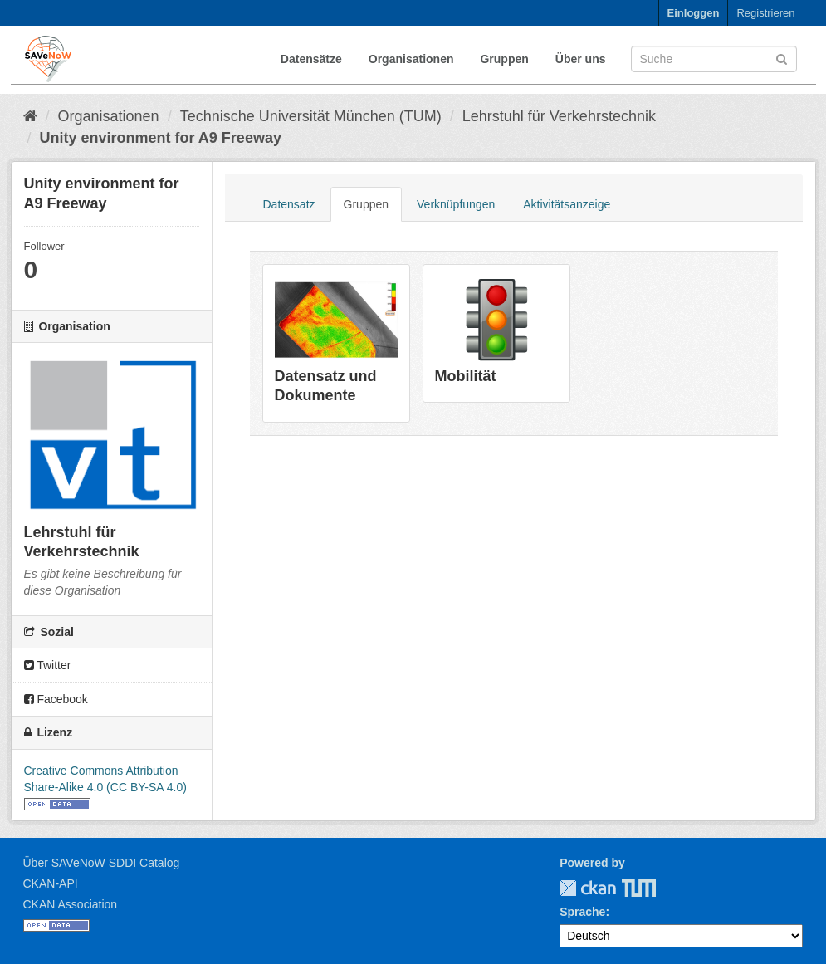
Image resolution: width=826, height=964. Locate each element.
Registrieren (765, 13)
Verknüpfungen (456, 204)
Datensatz (289, 204)
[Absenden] (782, 58)
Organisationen (411, 59)
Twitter (47, 665)
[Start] (30, 116)
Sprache (582, 911)
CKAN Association (70, 904)
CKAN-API (50, 883)
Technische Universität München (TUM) (311, 116)
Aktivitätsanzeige (566, 204)
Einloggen (693, 13)
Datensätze (311, 59)
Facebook (56, 699)
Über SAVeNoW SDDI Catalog (101, 862)
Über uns (580, 59)
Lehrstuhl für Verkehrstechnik (559, 116)
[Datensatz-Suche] (714, 59)
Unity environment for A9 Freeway (160, 138)
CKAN (588, 888)
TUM (627, 888)
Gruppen (504, 59)
